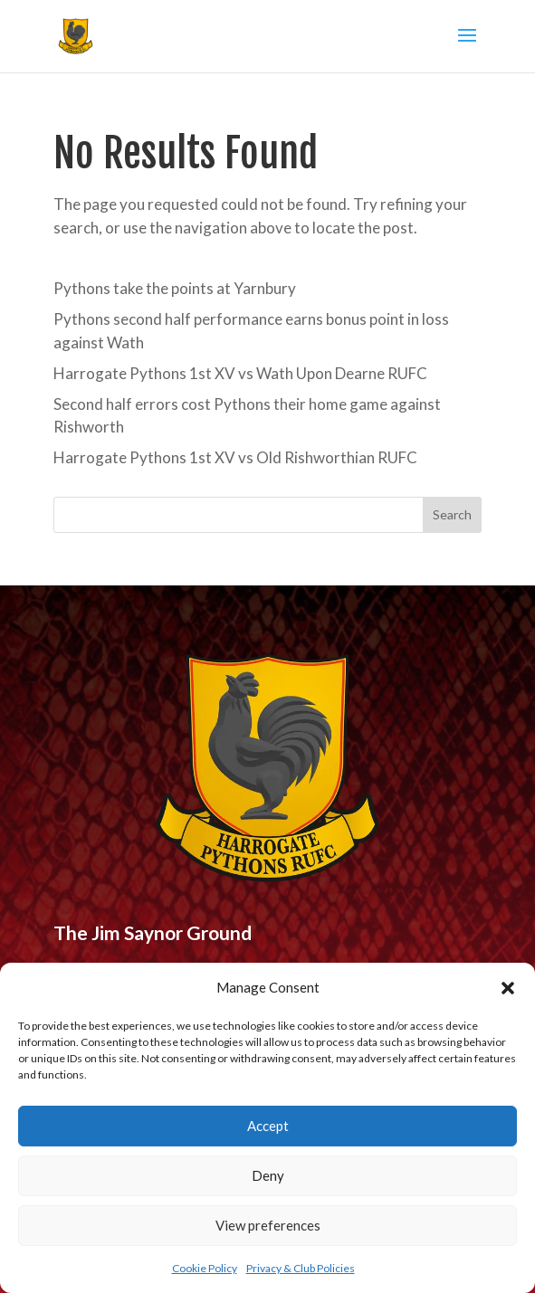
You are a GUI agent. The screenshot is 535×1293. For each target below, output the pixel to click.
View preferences (267, 1225)
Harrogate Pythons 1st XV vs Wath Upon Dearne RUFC (240, 373)
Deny (268, 1175)
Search (452, 514)
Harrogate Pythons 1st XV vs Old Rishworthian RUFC (235, 457)
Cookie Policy (204, 1268)
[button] (508, 988)
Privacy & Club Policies (300, 1268)
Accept (268, 1125)
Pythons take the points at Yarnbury (174, 288)
